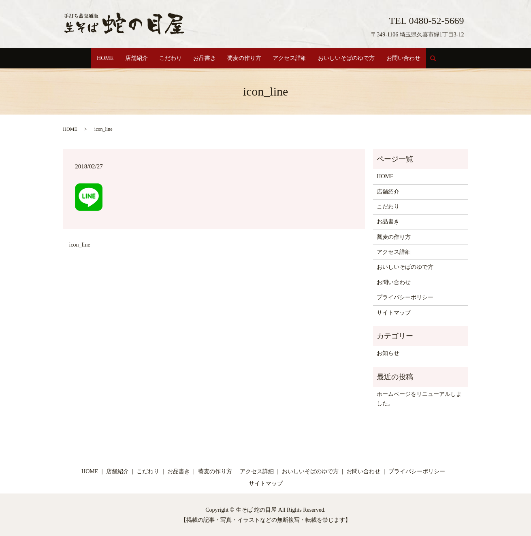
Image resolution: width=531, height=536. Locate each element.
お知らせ (388, 353)
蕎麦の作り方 (245, 58)
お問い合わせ (411, 58)
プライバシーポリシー (405, 297)
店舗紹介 (130, 58)
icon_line (79, 244)
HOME (98, 58)
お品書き (203, 58)
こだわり (167, 58)
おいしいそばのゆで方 (352, 58)
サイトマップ (394, 312)
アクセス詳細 (293, 58)
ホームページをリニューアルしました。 (419, 398)
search (444, 61)
